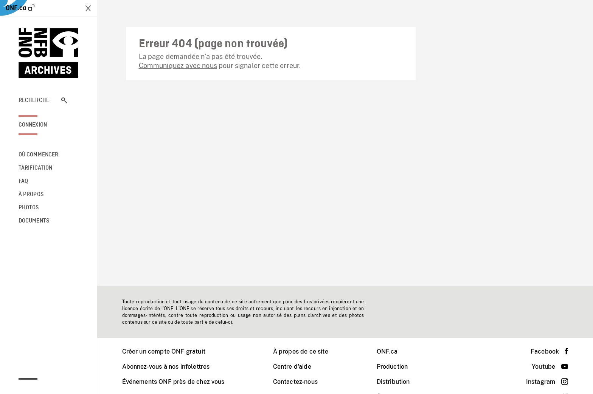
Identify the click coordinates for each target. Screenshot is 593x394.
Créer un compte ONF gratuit (163, 351)
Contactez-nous (295, 381)
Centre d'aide (292, 366)
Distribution (393, 381)
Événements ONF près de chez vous (173, 381)
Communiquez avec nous (178, 66)
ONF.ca (387, 351)
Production (392, 366)
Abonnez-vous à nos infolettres (166, 366)
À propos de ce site (300, 351)
